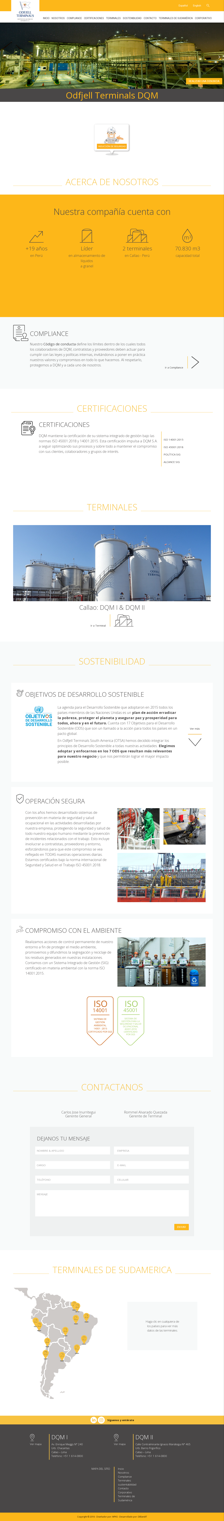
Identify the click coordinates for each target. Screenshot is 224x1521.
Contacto (150, 18)
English (197, 5)
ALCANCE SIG (172, 462)
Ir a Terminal (112, 620)
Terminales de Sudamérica (176, 18)
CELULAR (122, 1179)
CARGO (41, 1165)
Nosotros (58, 18)
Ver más (195, 736)
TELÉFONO (44, 1179)
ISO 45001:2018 (173, 447)
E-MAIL (121, 1165)
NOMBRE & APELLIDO (50, 1150)
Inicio (46, 18)
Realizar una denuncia (204, 81)
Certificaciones (94, 18)
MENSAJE (42, 1194)
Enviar (181, 1227)
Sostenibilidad (132, 18)
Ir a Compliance (182, 362)
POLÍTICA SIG (172, 454)
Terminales (113, 18)
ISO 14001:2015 (173, 439)
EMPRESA (123, 1150)
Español (183, 5)
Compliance (74, 18)
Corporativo (203, 18)
